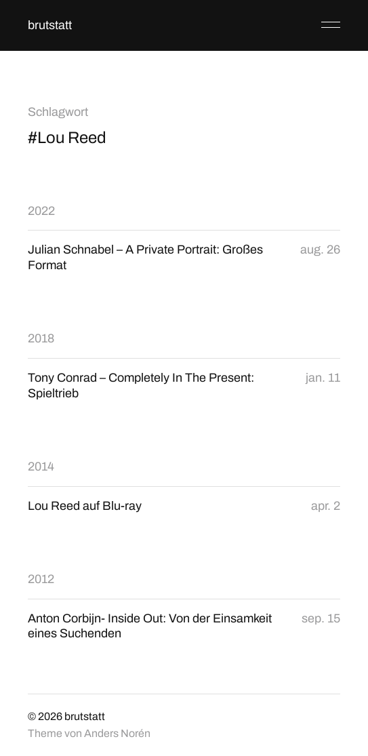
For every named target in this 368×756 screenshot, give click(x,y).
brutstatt (50, 25)
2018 (41, 338)
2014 (41, 466)
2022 (41, 211)
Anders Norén (117, 733)
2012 (41, 579)
